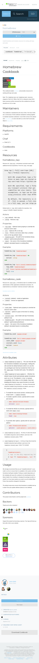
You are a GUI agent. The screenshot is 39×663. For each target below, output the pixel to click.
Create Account (23, 4)
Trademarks (9, 652)
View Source (19, 600)
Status (27, 658)
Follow (20, 36)
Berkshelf (12, 47)
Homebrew (16, 90)
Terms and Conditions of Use (19, 657)
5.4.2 (18, 32)
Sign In (34, 4)
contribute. (29, 496)
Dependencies (11, 60)
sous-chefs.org (8, 118)
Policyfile (6, 47)
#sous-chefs (9, 120)
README (5, 60)
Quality (25, 60)
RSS (4, 25)
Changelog (18, 60)
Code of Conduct (7, 657)
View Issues (19, 604)
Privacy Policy (30, 657)
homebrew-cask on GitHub (8, 291)
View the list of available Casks (9, 352)
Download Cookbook (19, 632)
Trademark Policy (19, 658)
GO (33, 13)
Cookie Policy (11, 658)
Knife (17, 47)
